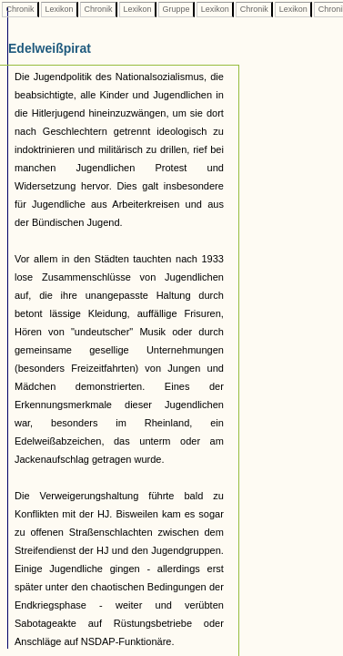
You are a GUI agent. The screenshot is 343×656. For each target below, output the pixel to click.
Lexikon (59, 9)
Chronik (20, 9)
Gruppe (176, 9)
